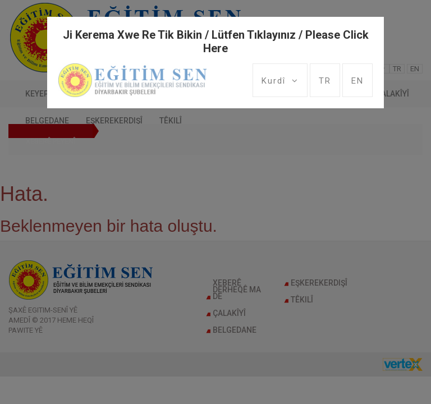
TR (325, 81)
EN (357, 81)
